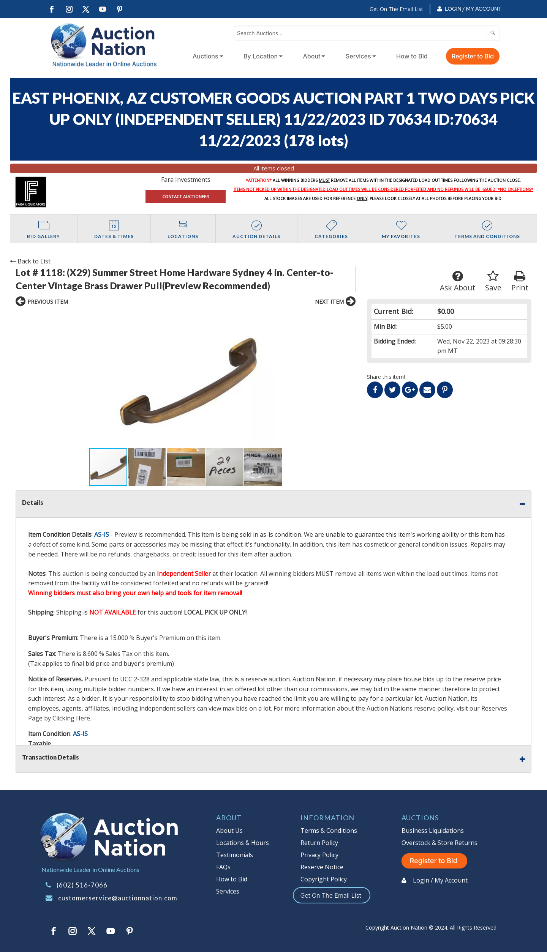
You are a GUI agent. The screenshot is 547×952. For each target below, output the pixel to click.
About (312, 56)
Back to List (30, 261)
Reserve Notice (321, 867)
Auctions (205, 56)
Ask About (457, 281)
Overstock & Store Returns (439, 843)
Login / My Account (473, 8)
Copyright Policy (323, 879)
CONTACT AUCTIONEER (185, 196)
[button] (90, 379)
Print (519, 281)
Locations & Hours (242, 843)
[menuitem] (206, 56)
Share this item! (386, 376)
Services (358, 56)
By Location (260, 56)
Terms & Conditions (328, 830)
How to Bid (412, 56)
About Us (229, 830)
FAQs (223, 867)
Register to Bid (473, 56)
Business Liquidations (433, 830)
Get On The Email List (396, 9)
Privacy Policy (319, 855)
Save (493, 281)
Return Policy (319, 843)
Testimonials (234, 855)
